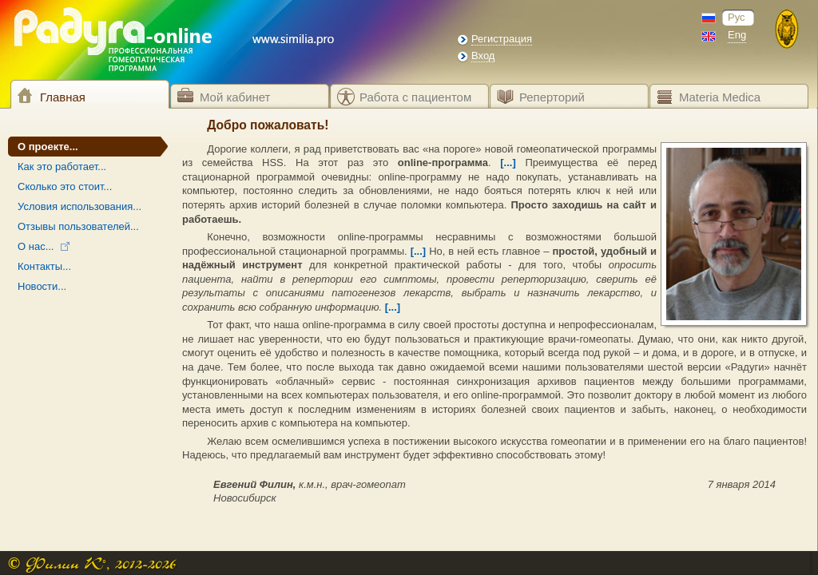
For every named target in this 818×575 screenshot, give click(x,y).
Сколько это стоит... (65, 186)
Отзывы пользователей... (78, 226)
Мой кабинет (235, 97)
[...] (508, 163)
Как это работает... (62, 166)
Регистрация (501, 39)
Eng (737, 35)
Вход (482, 55)
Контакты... (44, 266)
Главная (62, 97)
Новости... (42, 286)
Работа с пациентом (415, 97)
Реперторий (552, 97)
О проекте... (48, 147)
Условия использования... (79, 206)
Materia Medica (719, 97)
